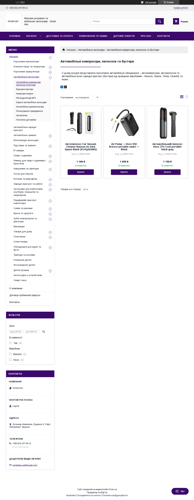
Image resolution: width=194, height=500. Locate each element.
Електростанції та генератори (29, 66)
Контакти (163, 36)
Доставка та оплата (59, 36)
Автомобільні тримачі (25, 135)
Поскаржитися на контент (89, 495)
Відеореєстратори (24, 89)
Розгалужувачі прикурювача (29, 111)
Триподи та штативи (24, 255)
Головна (14, 36)
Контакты (14, 302)
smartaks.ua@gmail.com (24, 465)
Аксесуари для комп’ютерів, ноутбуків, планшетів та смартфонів (28, 192)
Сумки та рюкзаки (23, 208)
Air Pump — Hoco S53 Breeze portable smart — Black (124, 147)
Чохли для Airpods (23, 174)
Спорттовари (21, 241)
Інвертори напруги (24, 93)
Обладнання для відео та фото (27, 248)
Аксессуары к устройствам (28, 275)
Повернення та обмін (93, 36)
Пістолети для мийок (26, 120)
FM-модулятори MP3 (26, 98)
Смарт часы (20, 280)
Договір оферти (124, 36)
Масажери (19, 226)
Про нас (146, 36)
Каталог (31, 36)
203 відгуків (150, 2)
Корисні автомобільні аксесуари (31, 102)
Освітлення (19, 236)
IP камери (19, 150)
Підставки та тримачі (25, 145)
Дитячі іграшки (21, 270)
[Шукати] (159, 21)
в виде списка (186, 97)
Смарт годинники (23, 155)
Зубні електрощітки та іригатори (25, 220)
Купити (80, 172)
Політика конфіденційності (115, 495)
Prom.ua (113, 489)
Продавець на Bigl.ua (97, 492)
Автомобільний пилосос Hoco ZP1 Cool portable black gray (167, 147)
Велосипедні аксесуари (26, 140)
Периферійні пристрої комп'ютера (25, 201)
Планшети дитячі (22, 260)
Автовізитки (21, 115)
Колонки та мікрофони (25, 179)
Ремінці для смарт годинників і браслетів (30, 162)
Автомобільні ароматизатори (30, 107)
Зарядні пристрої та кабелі (28, 184)
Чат (180, 491)
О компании (15, 288)
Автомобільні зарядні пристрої (25, 128)
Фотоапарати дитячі (24, 265)
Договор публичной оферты (24, 295)
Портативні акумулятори (26, 71)
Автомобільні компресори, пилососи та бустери (28, 83)
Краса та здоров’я (23, 213)
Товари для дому (23, 231)
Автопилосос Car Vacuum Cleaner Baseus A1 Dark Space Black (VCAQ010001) (81, 147)
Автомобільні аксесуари (91, 50)
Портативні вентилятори (26, 61)
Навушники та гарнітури (26, 168)
